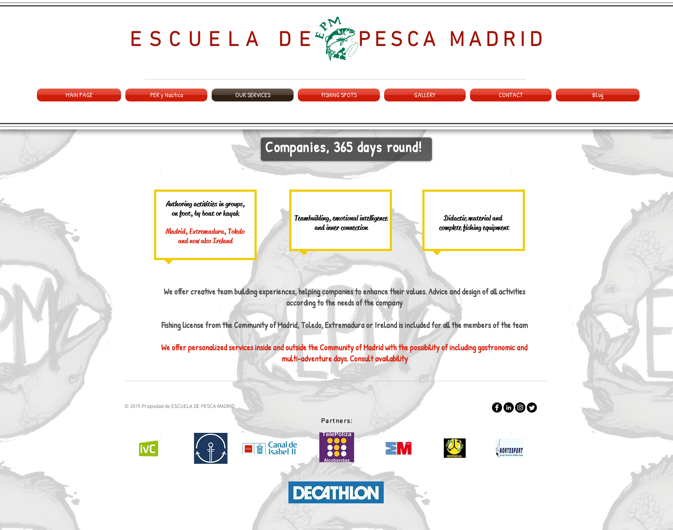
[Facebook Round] (497, 407)
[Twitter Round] (532, 407)
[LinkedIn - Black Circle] (508, 407)
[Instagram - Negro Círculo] (520, 407)
